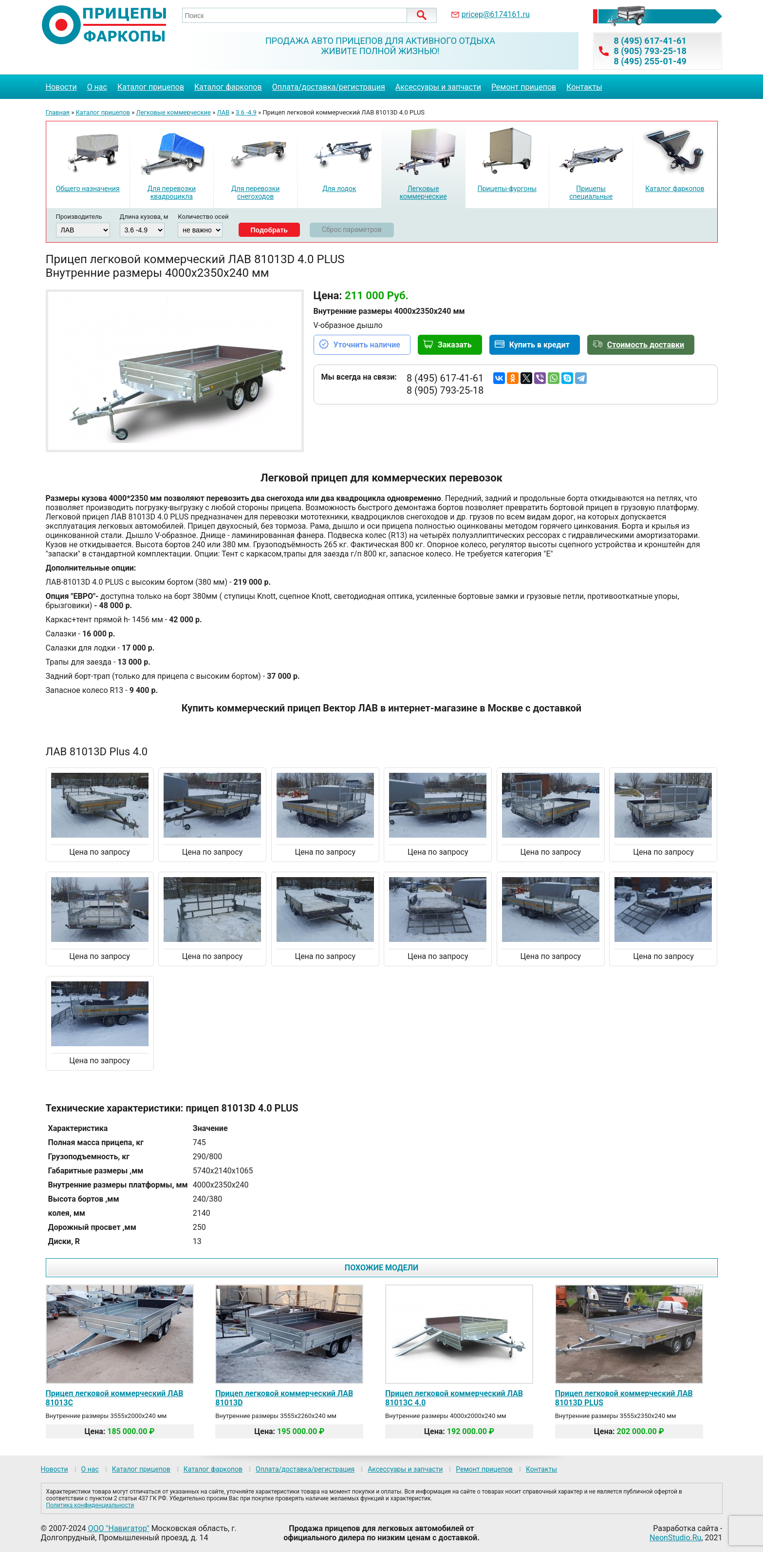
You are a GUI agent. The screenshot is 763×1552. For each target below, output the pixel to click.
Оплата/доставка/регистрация (328, 87)
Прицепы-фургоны (507, 188)
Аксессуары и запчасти (438, 87)
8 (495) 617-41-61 (650, 41)
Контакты (584, 87)
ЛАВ (223, 112)
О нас (97, 87)
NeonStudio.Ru (675, 1537)
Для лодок (339, 188)
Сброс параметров (352, 229)
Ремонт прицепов (523, 87)
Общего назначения (88, 188)
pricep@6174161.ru (496, 14)
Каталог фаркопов (228, 87)
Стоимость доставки (645, 344)
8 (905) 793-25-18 (650, 51)
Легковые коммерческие (173, 112)
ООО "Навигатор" (118, 1528)
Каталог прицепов (150, 87)
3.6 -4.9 (246, 112)
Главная (58, 112)
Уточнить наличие (367, 344)
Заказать (455, 344)
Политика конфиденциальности (90, 1505)
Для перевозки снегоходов (255, 192)
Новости (61, 87)
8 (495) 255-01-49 (650, 61)
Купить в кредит (539, 344)
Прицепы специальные (591, 192)
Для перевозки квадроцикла (172, 192)
